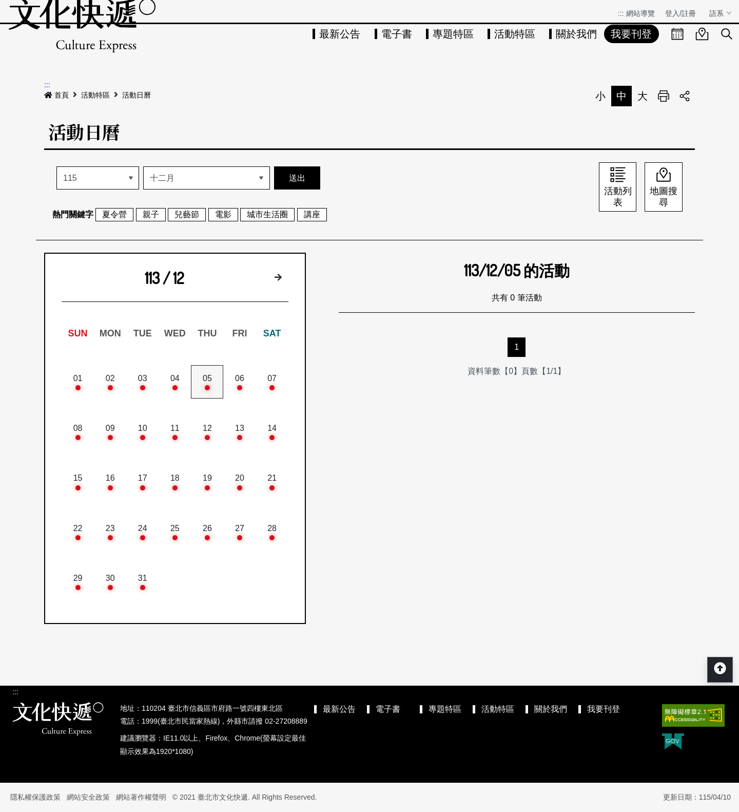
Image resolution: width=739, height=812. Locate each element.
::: (621, 13)
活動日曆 (136, 95)
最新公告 (339, 34)
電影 (223, 214)
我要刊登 (631, 34)
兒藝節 (186, 214)
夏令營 (114, 214)
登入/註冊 (680, 13)
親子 (151, 214)
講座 (312, 214)
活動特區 (514, 34)
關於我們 (576, 34)
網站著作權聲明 (141, 797)
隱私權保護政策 (35, 797)
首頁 (56, 95)
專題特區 (453, 34)
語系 (717, 13)
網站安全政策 (88, 797)
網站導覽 (640, 13)
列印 (663, 96)
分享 (684, 96)
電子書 (396, 34)
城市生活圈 (267, 214)
